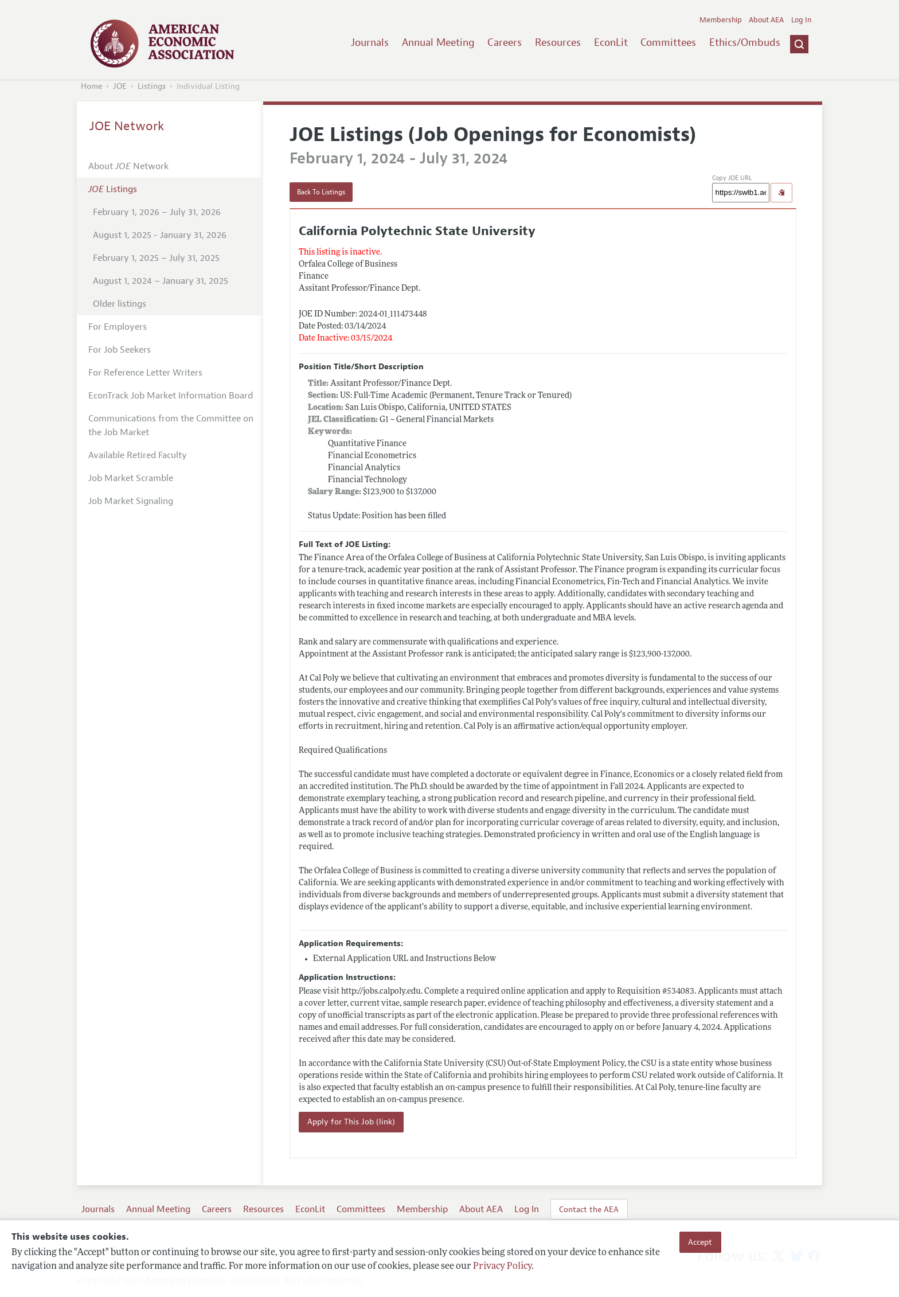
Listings (152, 86)
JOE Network (127, 126)
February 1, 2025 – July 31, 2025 (156, 258)
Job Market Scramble (130, 478)
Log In (801, 20)
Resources (558, 42)
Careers (504, 42)
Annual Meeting (438, 42)
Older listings (119, 304)
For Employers (117, 327)
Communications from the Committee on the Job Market (170, 425)
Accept (700, 1242)
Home (91, 86)
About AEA (766, 20)
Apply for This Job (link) (351, 1122)
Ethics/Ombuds (744, 42)
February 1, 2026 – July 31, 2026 (157, 212)
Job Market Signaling (130, 501)
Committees (668, 42)
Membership (720, 20)
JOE (120, 86)
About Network (128, 166)
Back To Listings (321, 192)
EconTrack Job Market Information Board (170, 395)
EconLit (611, 42)
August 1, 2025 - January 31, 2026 (159, 235)
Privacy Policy (502, 1266)
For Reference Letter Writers (145, 372)
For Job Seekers (119, 349)
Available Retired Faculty (137, 455)
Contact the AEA (589, 1209)
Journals (370, 42)
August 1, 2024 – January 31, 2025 (160, 281)
